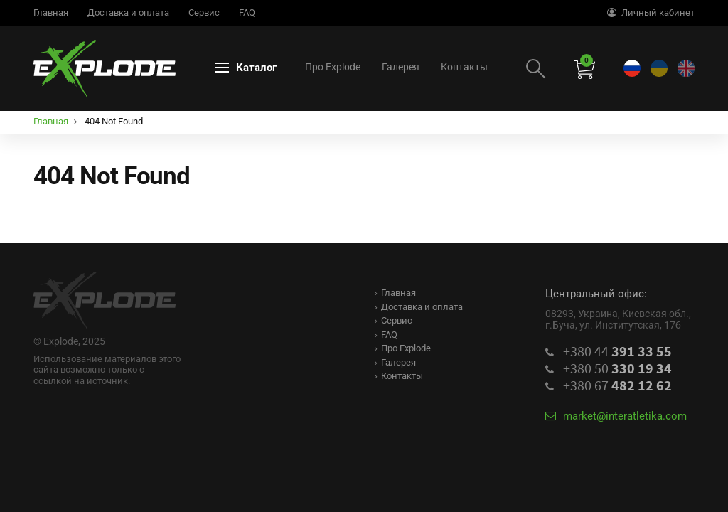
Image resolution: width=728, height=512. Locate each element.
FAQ (247, 12)
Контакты (464, 67)
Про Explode (332, 67)
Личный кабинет (651, 12)
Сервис (204, 12)
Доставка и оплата (128, 12)
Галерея (400, 67)
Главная (50, 12)
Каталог (246, 67)
